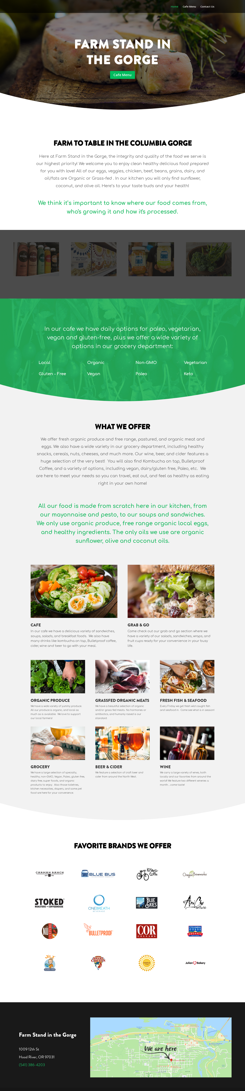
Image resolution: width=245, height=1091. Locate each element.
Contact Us (207, 6)
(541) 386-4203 (32, 1065)
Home (174, 6)
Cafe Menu (189, 6)
